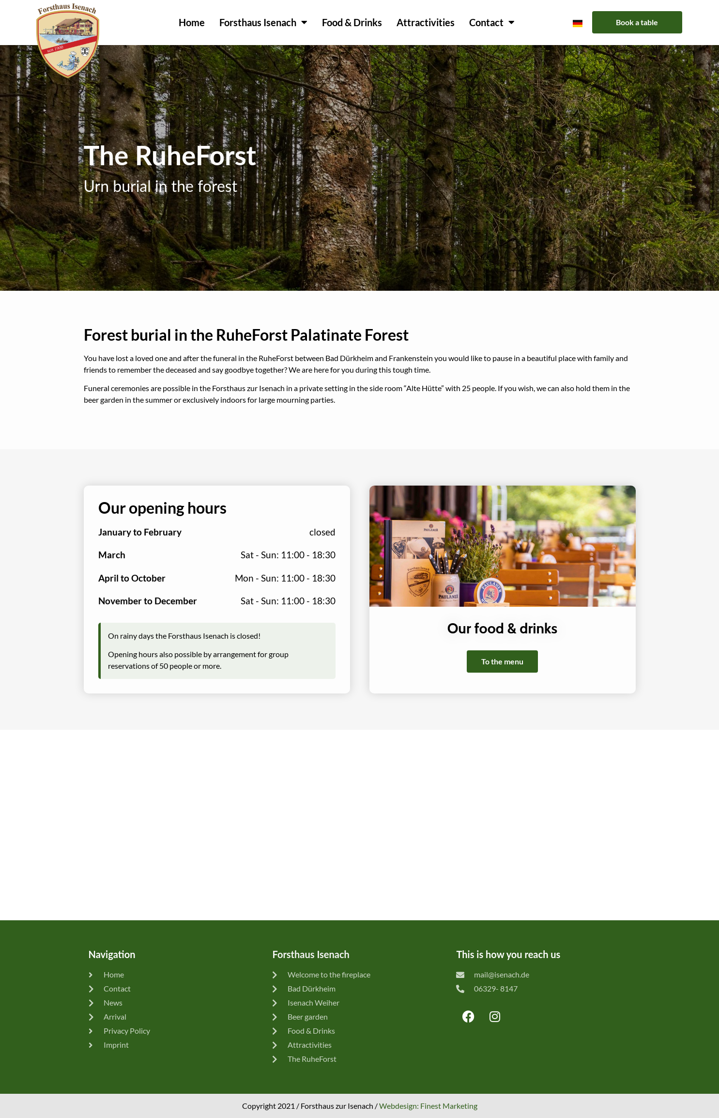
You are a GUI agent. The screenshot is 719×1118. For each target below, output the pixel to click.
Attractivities (426, 22)
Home (192, 22)
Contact (492, 22)
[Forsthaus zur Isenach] (359, 825)
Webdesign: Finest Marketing (428, 1105)
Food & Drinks (352, 22)
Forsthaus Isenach (263, 22)
